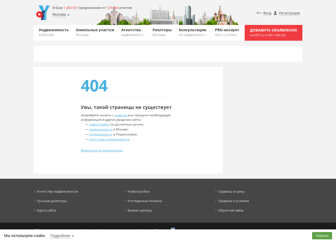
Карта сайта (46, 210)
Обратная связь (231, 210)
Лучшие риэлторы (52, 200)
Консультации (193, 32)
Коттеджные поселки (145, 200)
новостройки (99, 124)
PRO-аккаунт (227, 32)
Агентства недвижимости (57, 191)
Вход (267, 12)
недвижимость (101, 129)
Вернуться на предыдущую (102, 150)
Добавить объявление (273, 32)
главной (120, 115)
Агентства (133, 32)
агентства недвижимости (109, 139)
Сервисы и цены (231, 191)
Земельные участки (95, 32)
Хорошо (322, 236)
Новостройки (139, 191)
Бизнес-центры (140, 210)
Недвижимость (54, 32)
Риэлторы (162, 32)
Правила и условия (233, 200)
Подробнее (60, 235)
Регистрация (289, 12)
